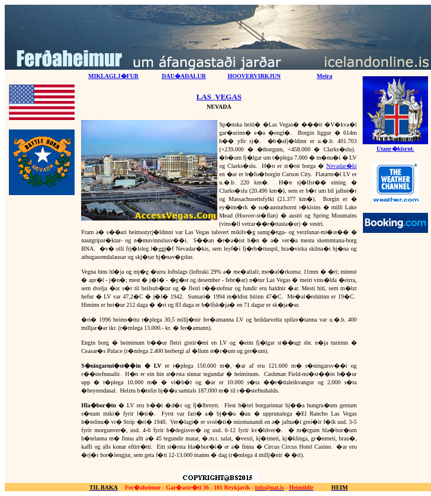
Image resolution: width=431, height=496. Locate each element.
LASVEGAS (219, 96)
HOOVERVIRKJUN (254, 76)
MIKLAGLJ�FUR (113, 76)
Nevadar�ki (341, 166)
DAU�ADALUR (183, 76)
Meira (324, 76)
